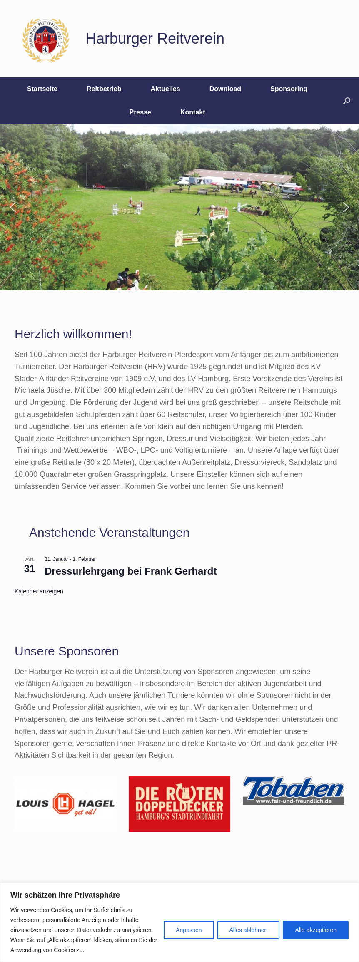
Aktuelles (165, 88)
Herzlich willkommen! (73, 334)
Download (225, 88)
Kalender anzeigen (39, 591)
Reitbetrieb (104, 88)
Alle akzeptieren (316, 930)
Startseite (42, 88)
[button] (346, 100)
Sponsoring (288, 88)
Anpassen (189, 930)
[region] (179, 922)
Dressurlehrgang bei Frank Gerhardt (131, 571)
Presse (140, 112)
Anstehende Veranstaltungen (109, 532)
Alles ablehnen (248, 930)
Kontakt (192, 112)
